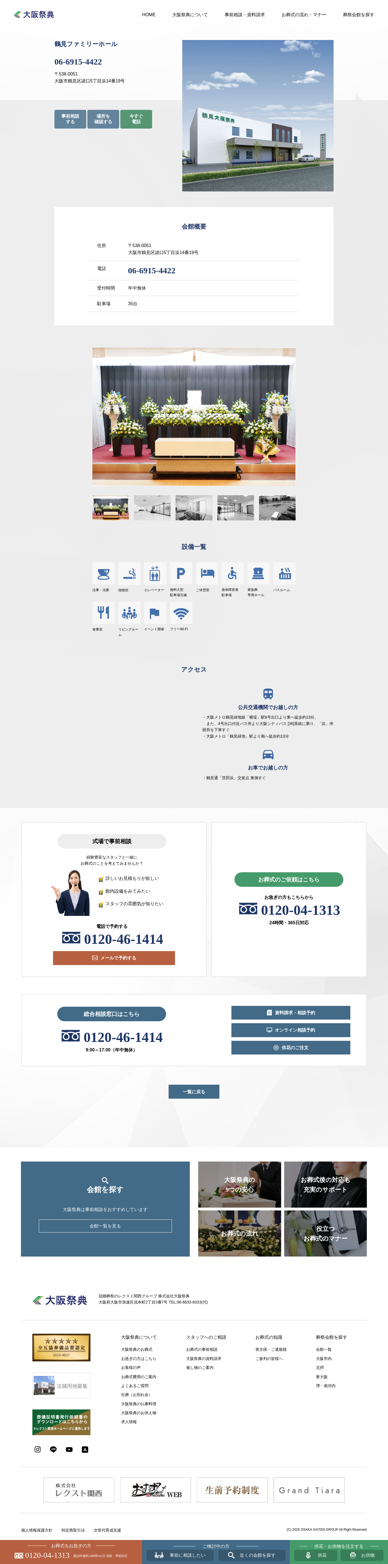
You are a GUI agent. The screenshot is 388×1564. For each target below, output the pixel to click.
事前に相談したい (187, 1555)
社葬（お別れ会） (136, 1394)
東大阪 (322, 1377)
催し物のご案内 (200, 1367)
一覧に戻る (194, 1091)
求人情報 (129, 1422)
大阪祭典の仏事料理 (138, 1404)
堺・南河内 (326, 1385)
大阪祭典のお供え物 (138, 1413)
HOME (148, 14)
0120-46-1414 (123, 939)
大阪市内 (324, 1358)
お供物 (368, 1555)
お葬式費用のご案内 (138, 1377)
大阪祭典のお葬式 (136, 1349)
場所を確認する (103, 119)
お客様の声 (131, 1367)
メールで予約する (118, 958)
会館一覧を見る (105, 1226)
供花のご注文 (295, 1047)
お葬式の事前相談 (201, 1349)
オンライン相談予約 (295, 1030)
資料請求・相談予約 (295, 1012)
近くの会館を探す (258, 1555)
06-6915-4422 (78, 61)
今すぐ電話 (136, 119)
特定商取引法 (73, 1530)
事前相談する (70, 119)
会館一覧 (324, 1349)
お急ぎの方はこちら (138, 1358)
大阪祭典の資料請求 (203, 1358)
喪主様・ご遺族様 (271, 1349)
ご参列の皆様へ (269, 1358)
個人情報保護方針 (36, 1530)
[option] (194, 417)
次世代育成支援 (107, 1530)
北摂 (320, 1367)
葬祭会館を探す (358, 14)
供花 (322, 1555)
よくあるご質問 (135, 1385)
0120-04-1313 (300, 910)
